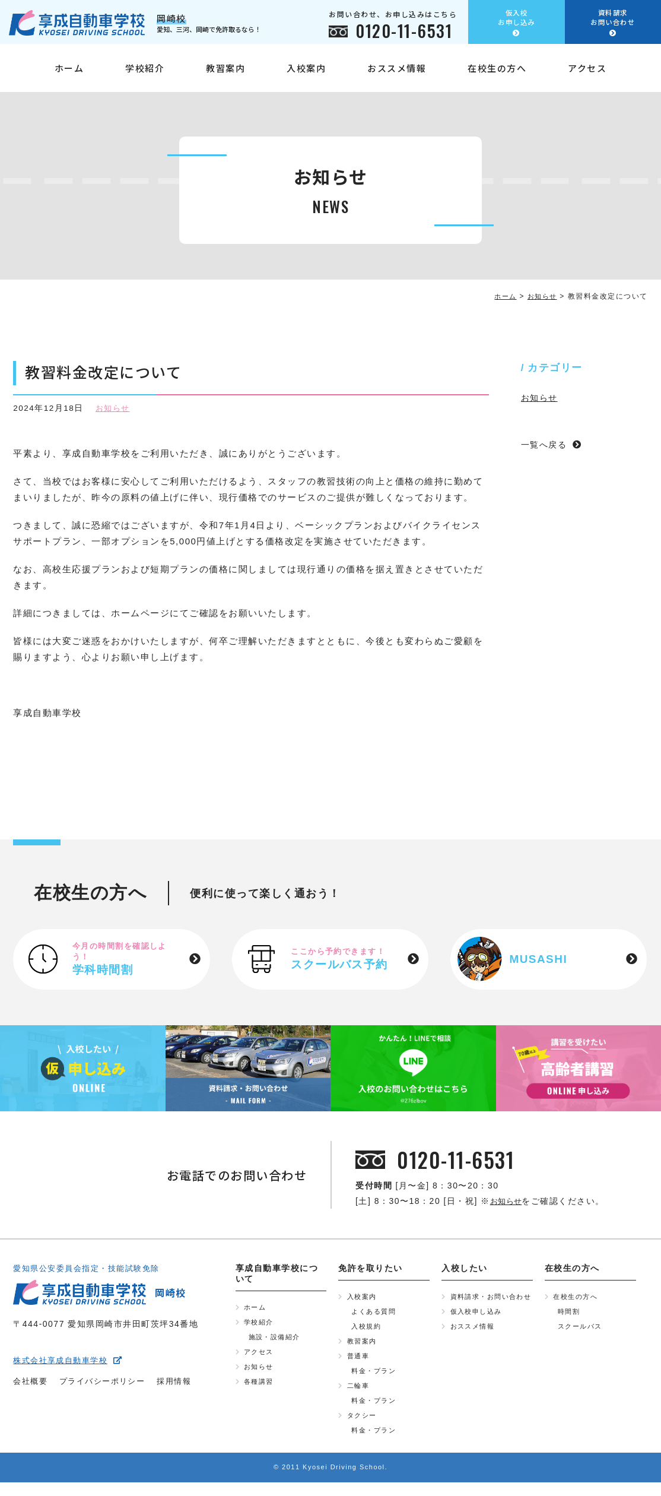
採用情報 (184, 1385)
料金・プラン (375, 1379)
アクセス (587, 72)
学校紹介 (144, 72)
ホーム (69, 72)
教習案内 (225, 72)
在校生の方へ (497, 72)
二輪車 (359, 1395)
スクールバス (582, 1331)
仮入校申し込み (478, 1325)
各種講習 (260, 1390)
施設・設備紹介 (277, 1341)
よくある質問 (375, 1315)
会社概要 (31, 1385)
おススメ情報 (396, 72)
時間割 (570, 1315)
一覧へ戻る (545, 444)
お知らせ (114, 408)
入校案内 (306, 72)
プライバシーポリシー (108, 1385)
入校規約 (367, 1331)
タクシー (363, 1427)
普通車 (359, 1363)
